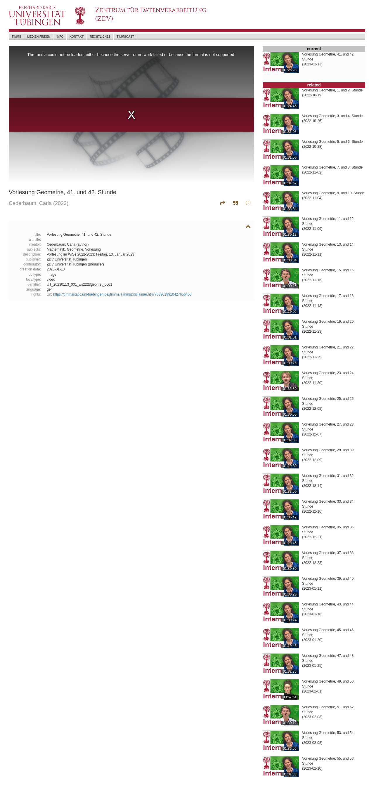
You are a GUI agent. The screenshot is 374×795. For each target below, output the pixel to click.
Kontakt (77, 36)
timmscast (125, 36)
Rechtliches (100, 36)
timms (16, 36)
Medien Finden (38, 36)
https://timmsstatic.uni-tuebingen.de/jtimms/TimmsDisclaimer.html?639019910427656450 (122, 294)
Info (59, 36)
